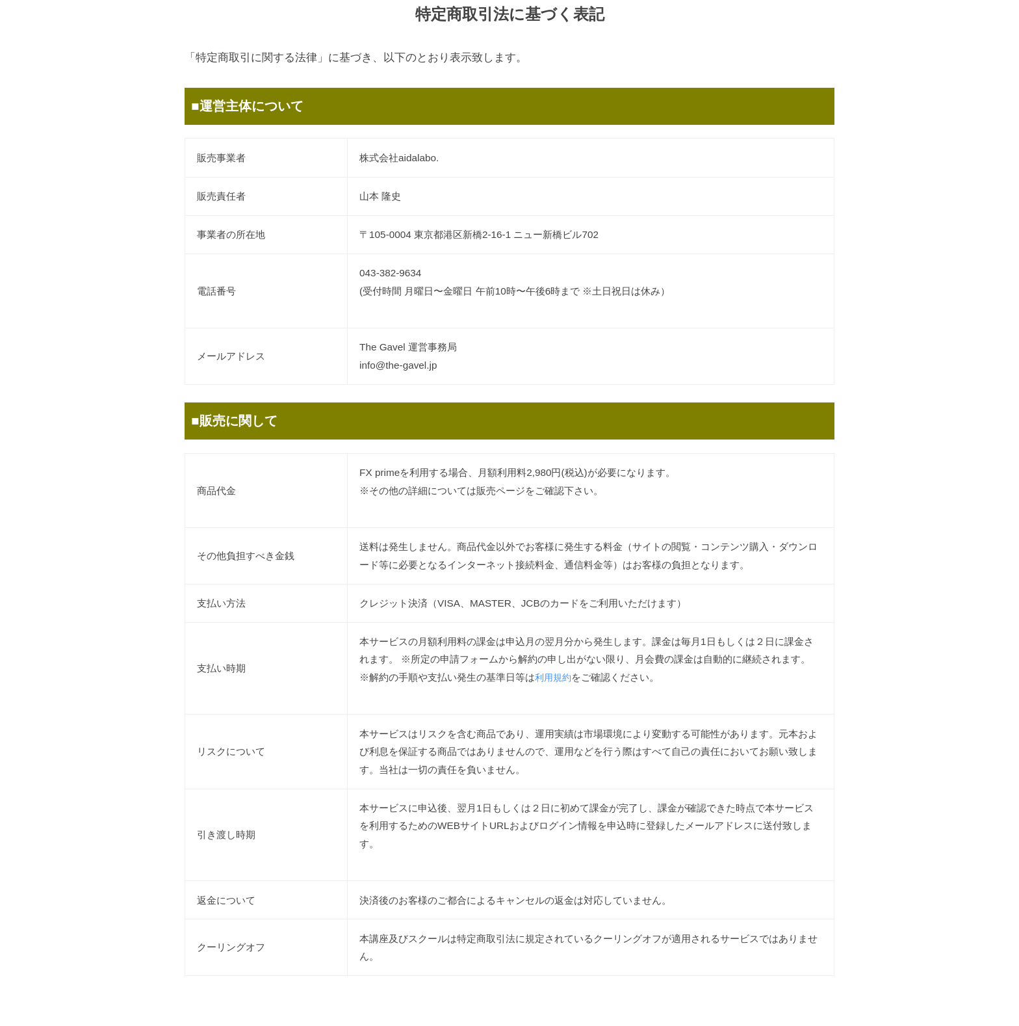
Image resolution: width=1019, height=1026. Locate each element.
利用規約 (554, 677)
